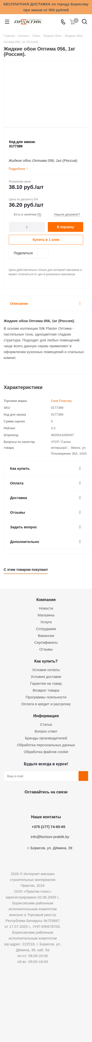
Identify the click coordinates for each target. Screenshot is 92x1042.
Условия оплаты (46, 670)
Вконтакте (20, 803)
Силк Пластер (61, 401)
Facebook (33, 803)
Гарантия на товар (46, 683)
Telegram (57, 803)
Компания (46, 599)
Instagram (45, 803)
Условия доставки (46, 676)
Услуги (46, 622)
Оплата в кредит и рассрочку (46, 704)
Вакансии (46, 635)
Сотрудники (46, 629)
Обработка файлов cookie (46, 752)
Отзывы (46, 649)
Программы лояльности (46, 697)
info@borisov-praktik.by (50, 837)
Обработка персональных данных (46, 745)
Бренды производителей (46, 738)
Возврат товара (46, 690)
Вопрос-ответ (46, 731)
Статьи (46, 724)
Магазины (46, 615)
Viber (69, 803)
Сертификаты (46, 642)
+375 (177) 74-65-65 (48, 827)
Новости (46, 608)
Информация (46, 716)
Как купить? (46, 661)
